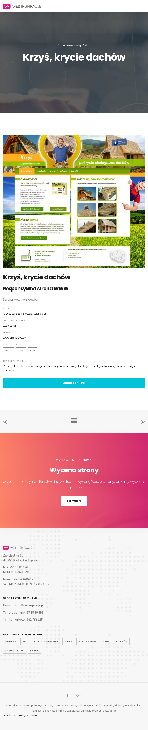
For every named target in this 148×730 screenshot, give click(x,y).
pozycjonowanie (46, 641)
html (8, 350)
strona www (87, 641)
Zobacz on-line (74, 383)
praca (34, 650)
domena (10, 641)
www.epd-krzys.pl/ (14, 337)
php (32, 350)
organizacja (14, 650)
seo (25, 641)
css (21, 350)
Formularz (74, 501)
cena (106, 641)
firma (68, 641)
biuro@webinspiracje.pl (29, 605)
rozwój (121, 641)
